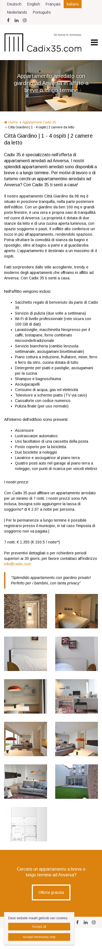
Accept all (39, 927)
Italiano (72, 4)
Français (53, 4)
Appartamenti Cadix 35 (39, 122)
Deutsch (14, 4)
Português (42, 12)
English (33, 4)
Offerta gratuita (51, 892)
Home (13, 122)
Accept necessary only (39, 937)
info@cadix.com (17, 564)
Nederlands (17, 12)
